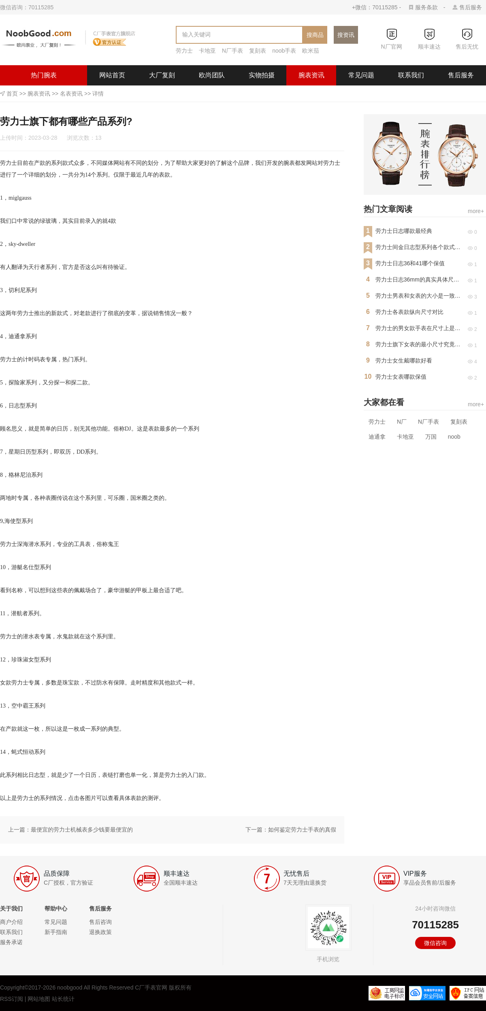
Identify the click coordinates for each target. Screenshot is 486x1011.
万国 (431, 436)
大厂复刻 (162, 75)
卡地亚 (207, 50)
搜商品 (315, 35)
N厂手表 (232, 50)
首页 (12, 93)
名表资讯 (71, 93)
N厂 (402, 421)
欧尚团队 (212, 75)
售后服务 (470, 7)
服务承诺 (11, 942)
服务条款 (426, 7)
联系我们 (411, 75)
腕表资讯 (311, 75)
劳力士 (184, 50)
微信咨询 (435, 943)
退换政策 (100, 932)
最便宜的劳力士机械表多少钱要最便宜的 (82, 829)
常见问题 (361, 75)
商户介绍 (11, 922)
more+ (476, 211)
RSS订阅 (11, 999)
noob (454, 436)
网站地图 (39, 999)
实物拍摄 (262, 75)
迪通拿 (377, 436)
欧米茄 (310, 50)
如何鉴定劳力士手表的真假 (302, 829)
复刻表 (257, 50)
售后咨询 (100, 922)
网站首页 (112, 75)
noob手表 (284, 50)
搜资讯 (345, 35)
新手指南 (56, 932)
